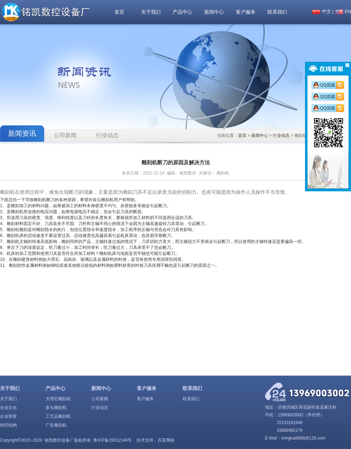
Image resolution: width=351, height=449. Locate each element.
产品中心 (182, 12)
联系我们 (277, 12)
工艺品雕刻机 (58, 416)
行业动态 (107, 135)
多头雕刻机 (56, 407)
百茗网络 (166, 440)
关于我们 (151, 12)
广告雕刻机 (56, 425)
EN (348, 11)
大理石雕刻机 (58, 398)
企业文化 (8, 407)
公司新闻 (65, 135)
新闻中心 (214, 12)
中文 (326, 11)
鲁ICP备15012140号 (112, 440)
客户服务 (246, 12)
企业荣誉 (8, 416)
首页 (119, 12)
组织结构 (8, 425)
